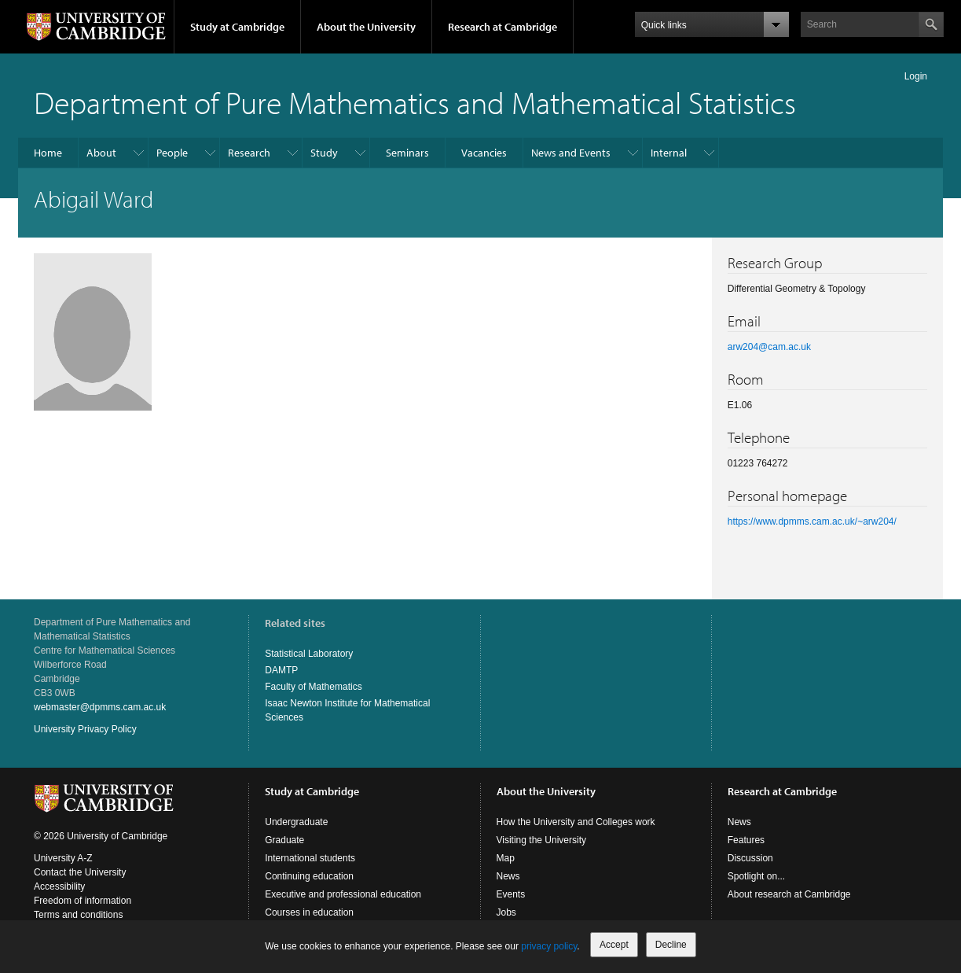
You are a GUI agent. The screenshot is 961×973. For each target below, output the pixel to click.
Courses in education (309, 912)
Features (746, 840)
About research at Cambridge (789, 894)
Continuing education (309, 876)
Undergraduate (296, 821)
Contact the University (80, 872)
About (101, 153)
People (172, 153)
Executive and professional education (343, 894)
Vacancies (484, 153)
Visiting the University (542, 840)
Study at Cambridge (237, 27)
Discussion (750, 858)
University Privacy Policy (85, 729)
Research (249, 153)
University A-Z (63, 858)
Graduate (284, 840)
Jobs (506, 912)
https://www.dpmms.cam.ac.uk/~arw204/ (812, 521)
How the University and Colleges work (576, 821)
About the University (366, 27)
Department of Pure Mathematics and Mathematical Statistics (415, 102)
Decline (671, 944)
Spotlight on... (756, 876)
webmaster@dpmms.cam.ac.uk (100, 707)
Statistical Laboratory (309, 653)
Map (506, 858)
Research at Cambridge (502, 27)
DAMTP (281, 670)
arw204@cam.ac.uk (769, 346)
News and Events (571, 153)
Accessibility (59, 886)
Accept (614, 944)
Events (511, 894)
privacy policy (549, 946)
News (508, 876)
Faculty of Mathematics (313, 686)
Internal (669, 153)
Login (915, 76)
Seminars (407, 153)
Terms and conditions (78, 914)
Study (324, 153)
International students (310, 858)
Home (48, 153)
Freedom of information (82, 900)
